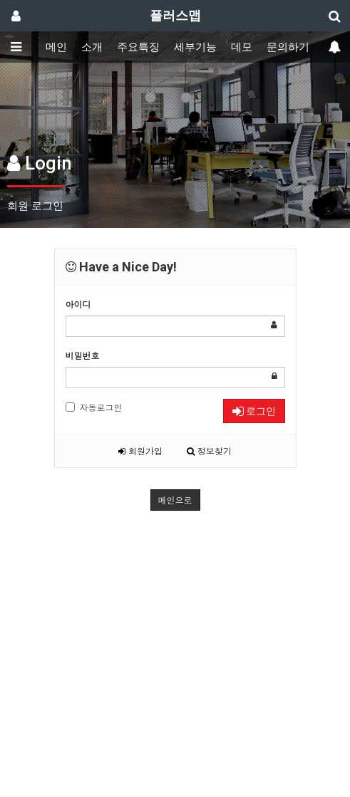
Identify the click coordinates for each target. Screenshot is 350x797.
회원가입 (140, 450)
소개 (92, 47)
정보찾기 (209, 450)
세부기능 (195, 47)
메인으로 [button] (175, 500)
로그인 (254, 411)
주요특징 (138, 47)
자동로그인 (94, 407)
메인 (56, 47)
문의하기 (288, 47)
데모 (241, 47)
